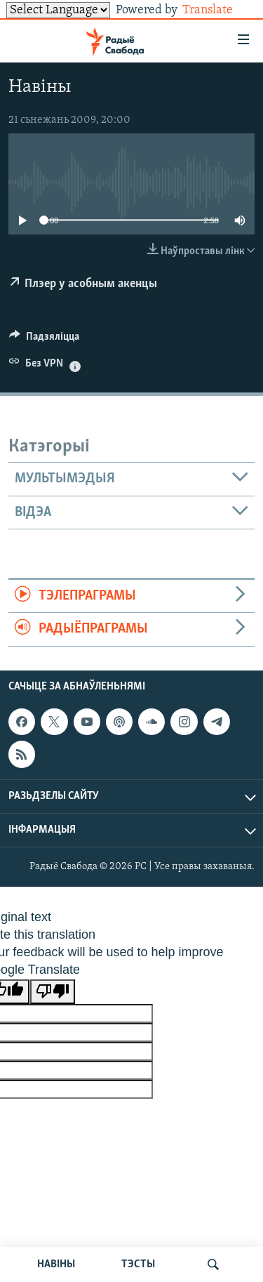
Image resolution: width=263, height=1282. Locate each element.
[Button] (44, 339)
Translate (218, 10)
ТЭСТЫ (138, 1264)
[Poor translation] (52, 991)
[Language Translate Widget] (58, 10)
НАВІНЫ (56, 1264)
